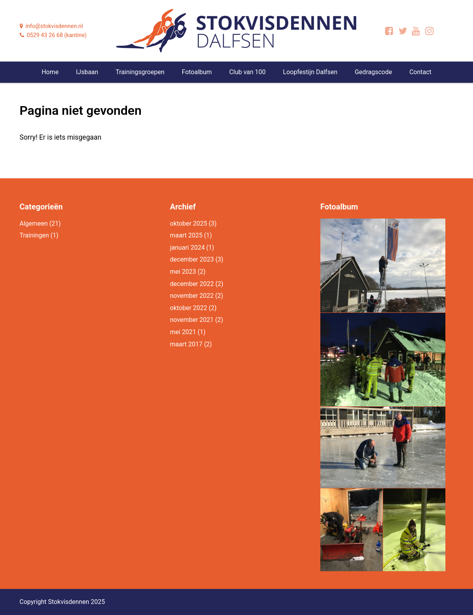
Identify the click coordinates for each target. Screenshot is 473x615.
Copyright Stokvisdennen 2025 (62, 602)
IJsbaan (87, 72)
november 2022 (192, 295)
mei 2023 (183, 271)
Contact (420, 72)
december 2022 (192, 284)
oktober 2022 (188, 308)
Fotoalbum (197, 72)
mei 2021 (183, 332)
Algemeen (34, 223)
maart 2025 (186, 235)
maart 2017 (186, 344)
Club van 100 (247, 72)
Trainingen (34, 235)
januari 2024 (187, 247)
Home (49, 72)
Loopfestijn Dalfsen (310, 72)
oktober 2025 (188, 223)
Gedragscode (373, 72)
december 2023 (192, 259)
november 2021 (192, 319)
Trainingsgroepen (140, 72)
